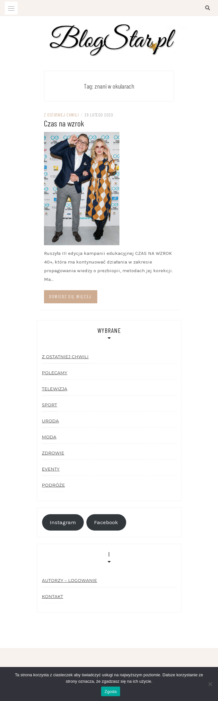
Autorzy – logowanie (69, 580)
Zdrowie (53, 452)
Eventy (51, 469)
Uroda (50, 420)
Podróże (53, 485)
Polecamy (54, 372)
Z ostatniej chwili (61, 114)
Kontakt (52, 596)
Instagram (63, 522)
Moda (49, 436)
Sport (49, 404)
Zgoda (110, 691)
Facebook (106, 522)
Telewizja (54, 388)
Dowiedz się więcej (70, 296)
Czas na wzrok (64, 123)
